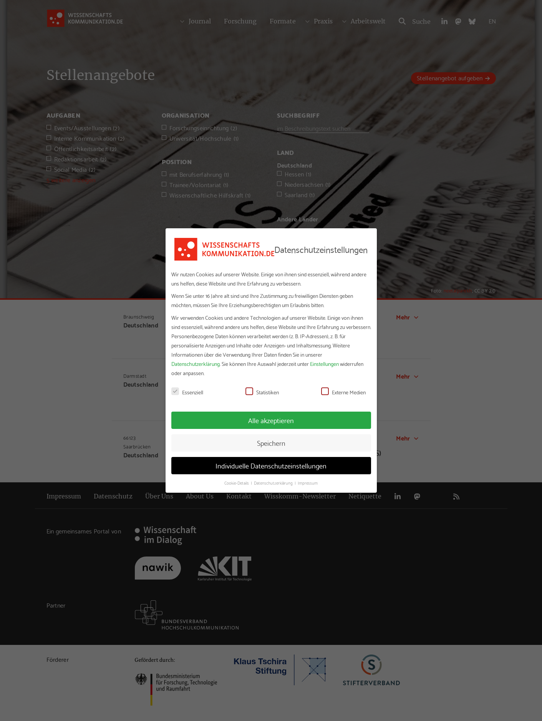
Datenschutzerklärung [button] (274, 482)
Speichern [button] (271, 443)
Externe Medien (343, 392)
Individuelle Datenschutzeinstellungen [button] (271, 465)
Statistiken (262, 392)
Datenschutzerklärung (195, 363)
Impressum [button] (308, 482)
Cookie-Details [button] (237, 482)
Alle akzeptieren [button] (271, 420)
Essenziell (187, 392)
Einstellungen (324, 363)
